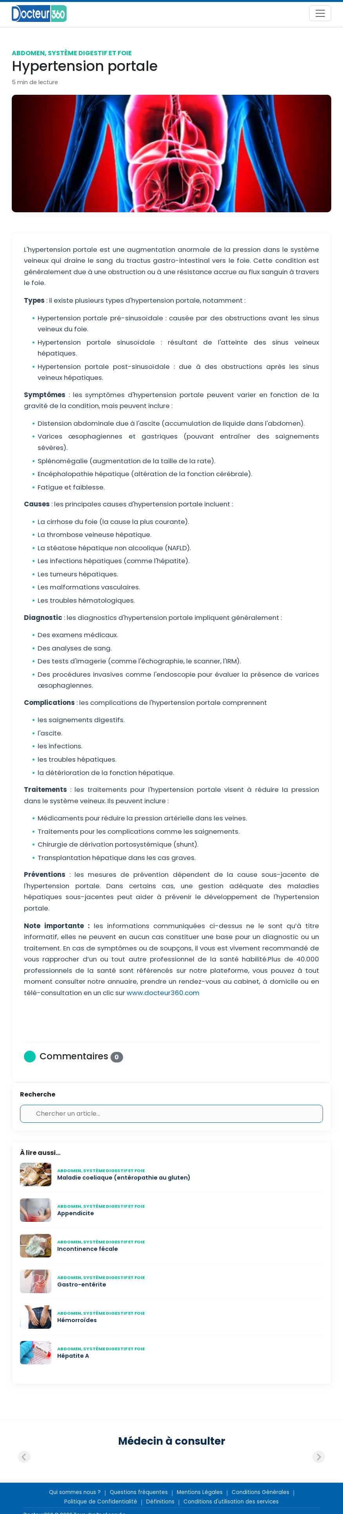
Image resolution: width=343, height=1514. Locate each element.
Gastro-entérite (81, 1284)
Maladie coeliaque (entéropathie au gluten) (124, 1178)
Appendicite (75, 1213)
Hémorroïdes (77, 1320)
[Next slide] (318, 1457)
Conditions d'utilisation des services (231, 1501)
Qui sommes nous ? (75, 1492)
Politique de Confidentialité (100, 1501)
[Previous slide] (24, 1457)
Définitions (160, 1501)
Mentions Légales (200, 1492)
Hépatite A (73, 1356)
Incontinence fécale (87, 1249)
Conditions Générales (260, 1492)
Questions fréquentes (139, 1492)
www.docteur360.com (163, 992)
